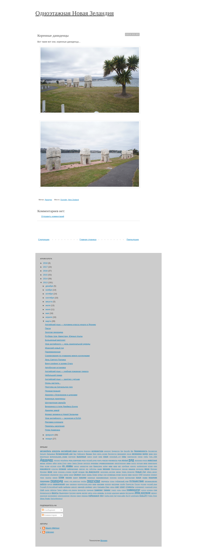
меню (146, 469)
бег (132, 451)
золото (133, 463)
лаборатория (72, 469)
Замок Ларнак (77, 463)
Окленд (77, 474)
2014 (45, 278)
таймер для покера (69, 490)
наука (118, 472)
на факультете (92, 472)
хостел (84, 493)
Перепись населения (54, 426)
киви (110, 466)
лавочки (82, 469)
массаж (125, 469)
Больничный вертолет (55, 340)
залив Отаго (62, 463)
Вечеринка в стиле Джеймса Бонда (61, 406)
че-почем (108, 493)
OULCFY (143, 496)
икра (145, 463)
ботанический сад (64, 454)
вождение (72, 457)
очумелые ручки (114, 475)
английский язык (69, 451)
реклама (100, 484)
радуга (49, 484)
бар (122, 451)
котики (150, 466)
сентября (50, 298)
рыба (60, 487)
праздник (153, 477)
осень (89, 475)
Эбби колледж (142, 492)
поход (138, 477)
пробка (83, 481)
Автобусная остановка (55, 367)
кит (119, 466)
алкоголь (56, 451)
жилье (42, 463)
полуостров (130, 478)
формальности (45, 493)
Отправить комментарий (52, 216)
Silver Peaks (45, 498)
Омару (83, 475)
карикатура (84, 466)
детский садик (91, 460)
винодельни (44, 457)
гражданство (132, 457)
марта (49, 321)
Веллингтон (112, 454)
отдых (100, 475)
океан (71, 475)
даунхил (57, 460)
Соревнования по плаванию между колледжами (67, 355)
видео (145, 454)
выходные (81, 456)
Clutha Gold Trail (110, 496)
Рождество (130, 484)
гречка (140, 457)
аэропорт (107, 451)
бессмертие (152, 451)
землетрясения (120, 463)
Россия (137, 484)
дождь (99, 460)
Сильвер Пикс (103, 487)
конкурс (133, 466)
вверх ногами (102, 454)
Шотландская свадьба (55, 402)
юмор (79, 496)
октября (49, 294)
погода (69, 477)
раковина (73, 484)
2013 (45, 282)
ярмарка (84, 496)
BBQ (102, 496)
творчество (82, 490)
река (94, 484)
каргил (76, 466)
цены (95, 493)
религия (108, 484)
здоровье (94, 463)
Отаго (94, 475)
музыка (81, 472)
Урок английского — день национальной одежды (67, 344)
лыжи (99, 469)
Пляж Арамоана (52, 430)
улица (123, 490)
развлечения (59, 484)
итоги (59, 466)
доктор (105, 460)
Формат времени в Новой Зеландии (61, 414)
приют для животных (72, 481)
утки (155, 490)
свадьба (81, 487)
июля (48, 305)
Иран (42, 466)
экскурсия (43, 496)
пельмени (146, 475)
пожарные (91, 478)
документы (112, 460)
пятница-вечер (151, 481)
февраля (50, 435)
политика (113, 478)
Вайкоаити (81, 454)
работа (43, 484)
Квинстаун (97, 466)
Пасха (48, 328)
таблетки (53, 490)
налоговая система (107, 472)
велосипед (121, 454)
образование (45, 475)
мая (48, 313)
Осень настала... (52, 383)
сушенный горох (151, 487)
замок (69, 463)
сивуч (95, 487)
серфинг (88, 487)
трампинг (98, 490)
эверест (154, 493)
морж (55, 472)
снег (117, 487)
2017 (45, 267)
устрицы (150, 490)
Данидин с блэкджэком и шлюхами (61, 395)
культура (54, 469)
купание (62, 469)
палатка (124, 475)
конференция (142, 466)
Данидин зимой (52, 410)
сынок (47, 490)
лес (87, 469)
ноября (49, 290)
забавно (49, 463)
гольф (95, 457)
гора (100, 457)
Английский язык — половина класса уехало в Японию (70, 324)
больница (51, 454)
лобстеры (92, 469)
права (145, 478)
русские (143, 484)
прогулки (93, 481)
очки (105, 475)
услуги (143, 490)
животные (152, 460)
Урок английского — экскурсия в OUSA (63, 418)
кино (115, 466)
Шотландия (129, 493)
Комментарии (49, 515)
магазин (106, 469)
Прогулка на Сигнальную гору (59, 387)
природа (56, 481)
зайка (55, 463)
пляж (61, 477)
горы (124, 456)
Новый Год (140, 472)
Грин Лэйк (153, 457)
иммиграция (152, 463)
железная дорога (141, 460)
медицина (140, 469)
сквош (112, 487)
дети (84, 460)
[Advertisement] (88, 229)
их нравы (67, 466)
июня (48, 309)
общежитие (54, 475)
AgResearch (93, 496)
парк (130, 475)
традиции (90, 490)
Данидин (48, 200)
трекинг (107, 490)
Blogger (103, 540)
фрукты (55, 493)
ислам (47, 466)
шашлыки (115, 493)
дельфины (64, 460)
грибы (146, 457)
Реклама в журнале (54, 422)
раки (67, 484)
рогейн (122, 484)
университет (133, 490)
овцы (61, 475)
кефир (105, 466)
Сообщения (48, 510)
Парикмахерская (52, 352)
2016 (45, 271)
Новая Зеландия (128, 472)
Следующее (43, 239)
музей (74, 472)
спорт (122, 487)
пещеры (48, 478)
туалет (113, 490)
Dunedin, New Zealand (69, 200)
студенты (130, 487)
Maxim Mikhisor (52, 528)
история (53, 466)
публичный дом (122, 481)
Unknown (50, 532)
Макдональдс (116, 469)
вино (155, 454)
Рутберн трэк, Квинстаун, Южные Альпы (63, 336)
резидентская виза (84, 484)
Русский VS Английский (49, 487)
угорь (119, 490)
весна (129, 454)
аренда (80, 451)
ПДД (140, 475)
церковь (100, 493)
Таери (59, 490)
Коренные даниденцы (55, 398)
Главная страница (88, 239)
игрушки (140, 463)
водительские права (58, 457)
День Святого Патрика (55, 360)
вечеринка (137, 454)
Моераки (154, 469)
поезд (75, 478)
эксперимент (52, 496)
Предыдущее (133, 239)
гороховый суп (115, 457)
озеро (66, 475)
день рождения (75, 460)
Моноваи (43, 472)
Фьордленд (64, 493)
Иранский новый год (54, 348)
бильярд (43, 454)
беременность (140, 451)
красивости (45, 469)
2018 (45, 263)
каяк (90, 466)
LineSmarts (135, 496)
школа (122, 493)
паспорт (135, 475)
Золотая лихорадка (54, 332)
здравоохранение (106, 463)
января (49, 439)
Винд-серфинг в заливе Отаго (59, 363)
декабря (50, 286)
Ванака (89, 454)
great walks (121, 496)
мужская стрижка (64, 472)
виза (151, 454)
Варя (94, 454)
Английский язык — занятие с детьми (62, 379)
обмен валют (152, 472)
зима (128, 463)
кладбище (125, 466)
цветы (90, 493)
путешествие (136, 481)
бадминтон (116, 451)
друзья (125, 460)
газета (89, 457)
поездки (82, 477)
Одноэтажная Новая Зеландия (74, 13)
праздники (45, 481)
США (42, 490)
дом (119, 460)
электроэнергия (64, 496)
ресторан (115, 484)
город (105, 456)
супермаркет (139, 487)
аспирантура (97, 451)
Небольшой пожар (53, 375)
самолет (74, 487)
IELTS (128, 496)
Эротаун (73, 496)
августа (49, 301)
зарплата (86, 463)
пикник (54, 478)
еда (131, 460)
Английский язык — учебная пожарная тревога (66, 371)
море (50, 472)
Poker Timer (152, 496)
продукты (105, 481)
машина (132, 469)
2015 (45, 275)
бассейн (127, 451)
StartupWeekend (56, 498)
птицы (112, 481)
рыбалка (66, 487)
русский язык (152, 484)
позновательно (102, 478)
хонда (78, 493)
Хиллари (72, 493)
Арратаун (87, 451)
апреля (49, 317)
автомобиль (45, 451)
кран (155, 466)
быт (74, 454)
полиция (121, 478)
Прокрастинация (52, 391)
